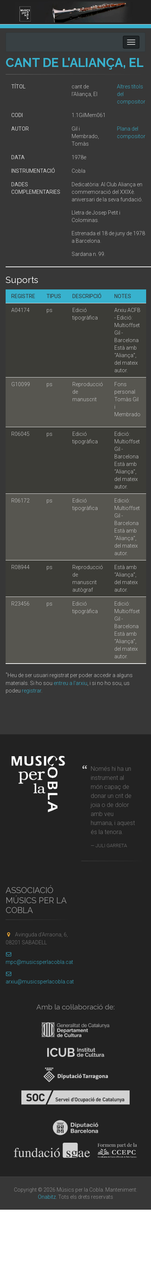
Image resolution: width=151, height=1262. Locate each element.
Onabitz (47, 1197)
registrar (31, 691)
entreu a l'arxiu (70, 683)
